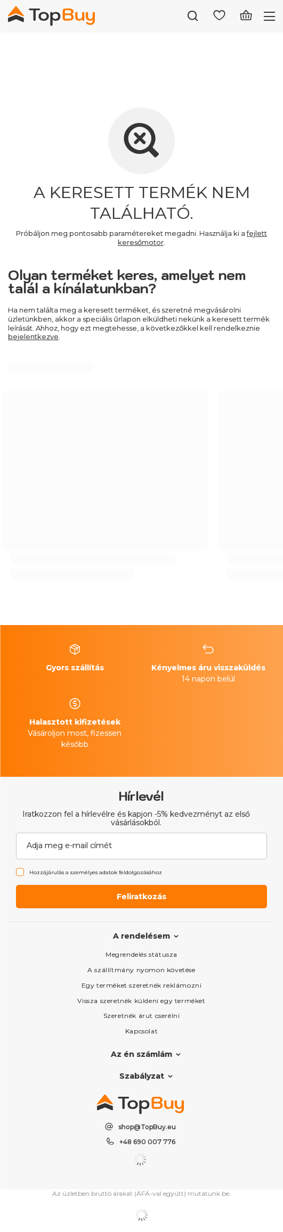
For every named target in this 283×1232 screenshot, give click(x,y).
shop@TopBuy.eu (147, 1126)
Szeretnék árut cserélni (141, 1016)
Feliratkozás (141, 896)
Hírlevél (141, 796)
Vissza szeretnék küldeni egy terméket (141, 1001)
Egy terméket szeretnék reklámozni (142, 985)
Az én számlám (141, 1054)
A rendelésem (141, 936)
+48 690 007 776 (147, 1141)
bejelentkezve (33, 336)
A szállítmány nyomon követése (141, 970)
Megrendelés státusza (141, 954)
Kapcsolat (141, 1031)
